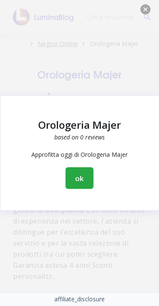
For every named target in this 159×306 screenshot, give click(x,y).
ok (79, 178)
